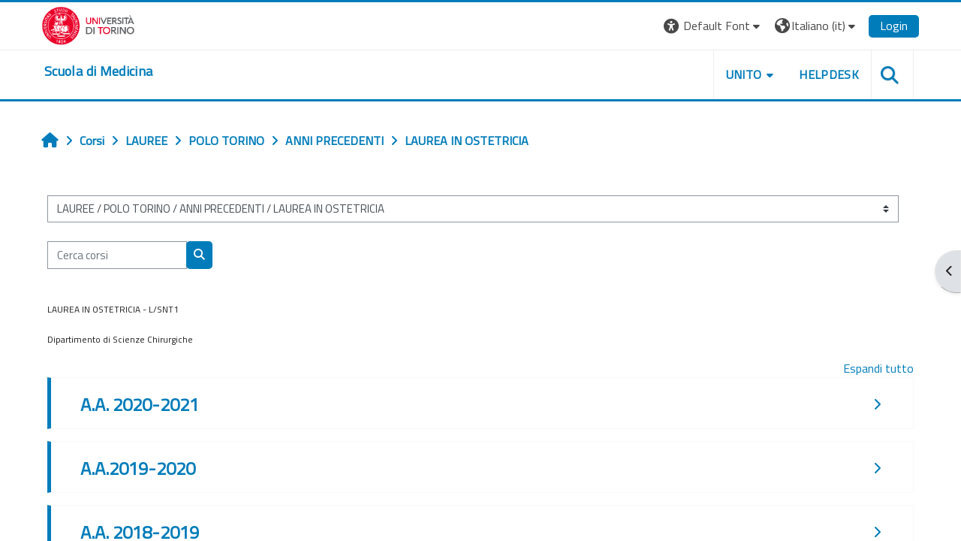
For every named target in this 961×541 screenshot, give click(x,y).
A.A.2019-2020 (137, 468)
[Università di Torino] (88, 24)
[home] (98, 71)
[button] (713, 26)
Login (894, 26)
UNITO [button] (744, 74)
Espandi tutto (878, 368)
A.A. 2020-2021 (139, 404)
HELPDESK (829, 74)
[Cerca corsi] (117, 255)
